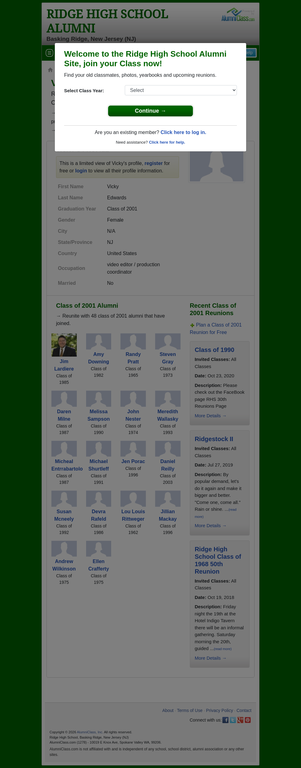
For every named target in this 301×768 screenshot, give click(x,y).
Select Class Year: (84, 90)
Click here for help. (167, 142)
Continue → (150, 111)
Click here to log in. (183, 132)
